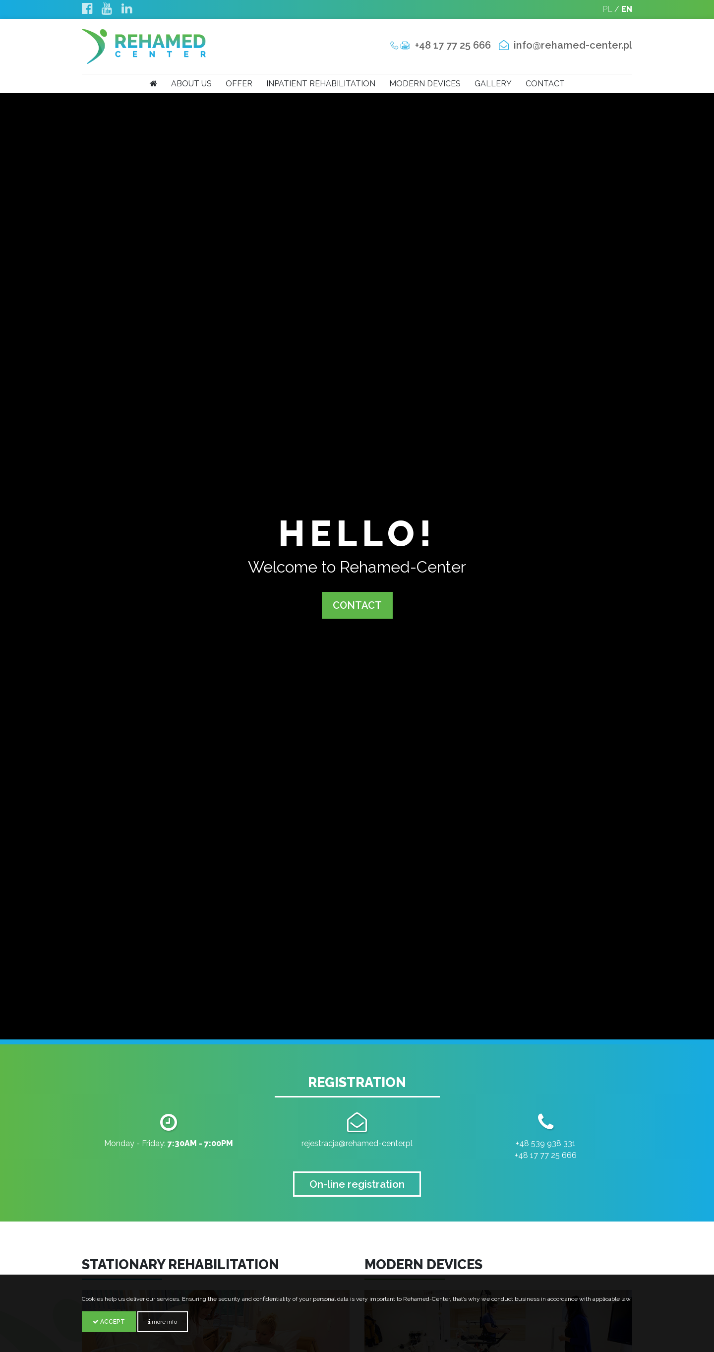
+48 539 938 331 (546, 1143)
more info (162, 1321)
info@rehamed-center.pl (573, 45)
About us (191, 83)
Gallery (493, 83)
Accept (109, 1321)
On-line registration (357, 1184)
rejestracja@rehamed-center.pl (357, 1143)
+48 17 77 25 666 (453, 45)
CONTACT (357, 605)
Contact (545, 83)
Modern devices (425, 83)
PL (607, 9)
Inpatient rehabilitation (320, 83)
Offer (239, 83)
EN (626, 9)
